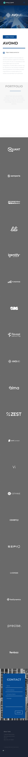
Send (19, 712)
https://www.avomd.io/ (12, 52)
